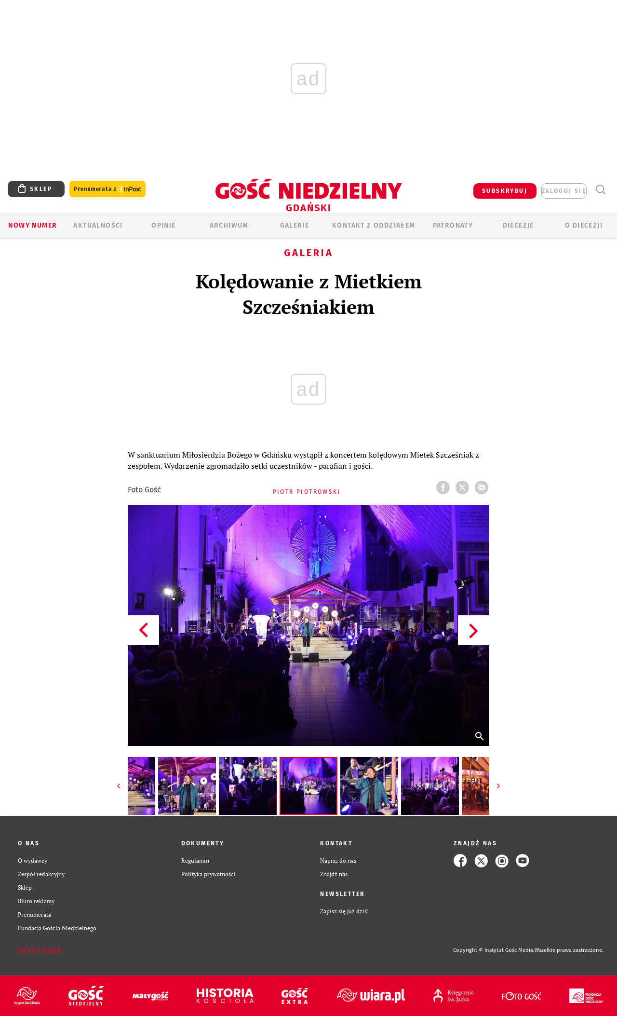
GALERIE (294, 225)
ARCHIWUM (229, 225)
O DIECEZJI (584, 225)
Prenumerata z (107, 189)
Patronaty (453, 225)
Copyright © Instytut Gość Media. (494, 950)
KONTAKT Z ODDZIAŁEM (374, 225)
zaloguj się (564, 191)
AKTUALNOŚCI (97, 225)
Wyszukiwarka (600, 190)
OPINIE (163, 225)
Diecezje (518, 225)
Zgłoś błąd (40, 950)
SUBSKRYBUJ (504, 191)
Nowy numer (32, 225)
